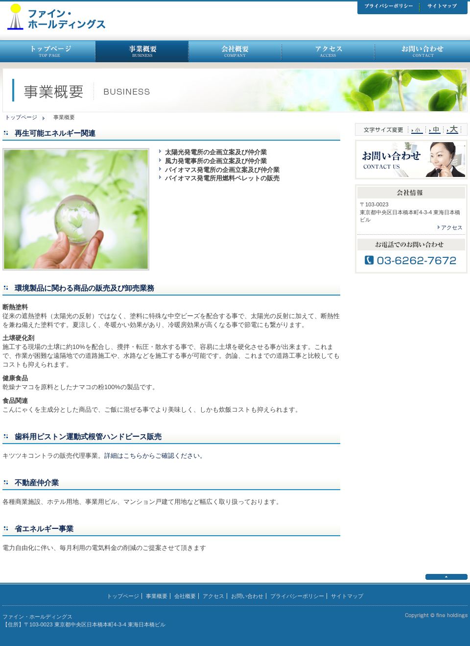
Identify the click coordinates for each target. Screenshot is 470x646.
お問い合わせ (247, 596)
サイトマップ (347, 596)
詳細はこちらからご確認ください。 (155, 455)
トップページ (21, 117)
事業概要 (156, 596)
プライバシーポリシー (297, 596)
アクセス (452, 227)
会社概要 (185, 596)
